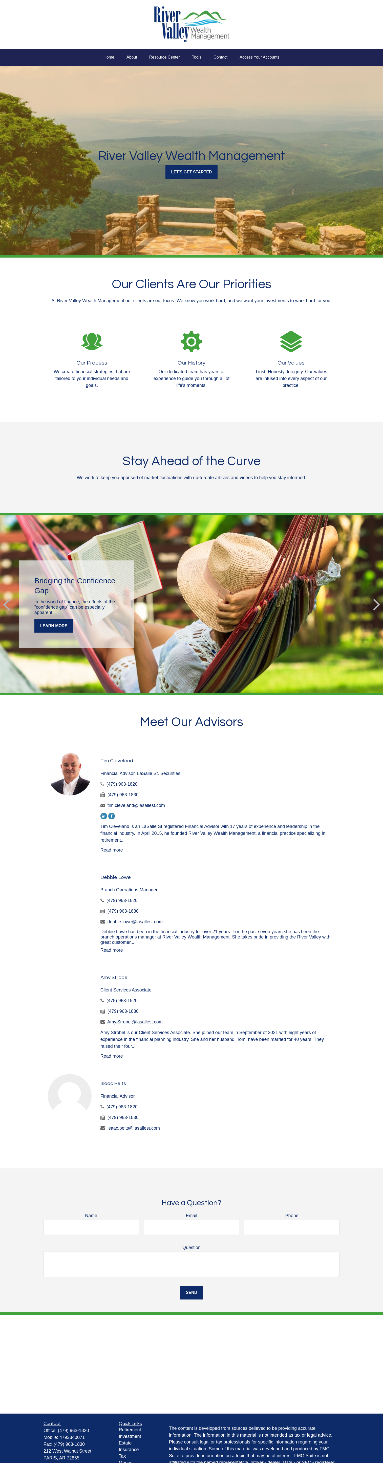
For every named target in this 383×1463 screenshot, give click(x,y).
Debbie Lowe (115, 877)
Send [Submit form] (191, 1292)
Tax (122, 1456)
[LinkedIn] (103, 816)
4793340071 (72, 1437)
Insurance (129, 1449)
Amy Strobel (114, 977)
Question (191, 1247)
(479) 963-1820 (122, 784)
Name (91, 1215)
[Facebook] (111, 816)
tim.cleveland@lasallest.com (136, 805)
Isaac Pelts (113, 1083)
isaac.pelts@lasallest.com (134, 1128)
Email (191, 1215)
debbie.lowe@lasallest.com (135, 921)
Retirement (130, 1429)
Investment (130, 1436)
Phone (292, 1215)
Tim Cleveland (116, 760)
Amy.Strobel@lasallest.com (135, 1021)
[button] (108, 57)
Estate (125, 1443)
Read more (111, 850)
